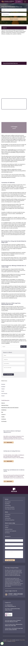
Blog (2, 412)
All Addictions (3, 409)
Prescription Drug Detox (9, 519)
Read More (9, 442)
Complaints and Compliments (10, 530)
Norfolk (2, 391)
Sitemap (4, 641)
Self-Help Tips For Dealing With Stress (11, 451)
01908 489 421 (9, 604)
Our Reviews (3, 419)
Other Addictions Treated (10, 508)
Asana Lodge (9, 639)
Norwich (2, 395)
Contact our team (4, 334)
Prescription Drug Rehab (9, 507)
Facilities (3, 416)
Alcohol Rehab (7, 501)
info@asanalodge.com (11, 606)
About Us (3, 402)
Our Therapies (3, 421)
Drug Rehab (7, 503)
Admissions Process (4, 405)
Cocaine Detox (8, 518)
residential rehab (4, 275)
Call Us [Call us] (19, 1)
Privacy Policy (22, 639)
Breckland (3, 384)
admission (9, 326)
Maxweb (13, 641)
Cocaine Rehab (8, 505)
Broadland (3, 386)
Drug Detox (7, 516)
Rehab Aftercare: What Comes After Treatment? (10, 407)
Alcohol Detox (7, 514)
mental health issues (12, 149)
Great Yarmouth (4, 393)
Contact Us (3, 414)
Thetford (3, 388)
